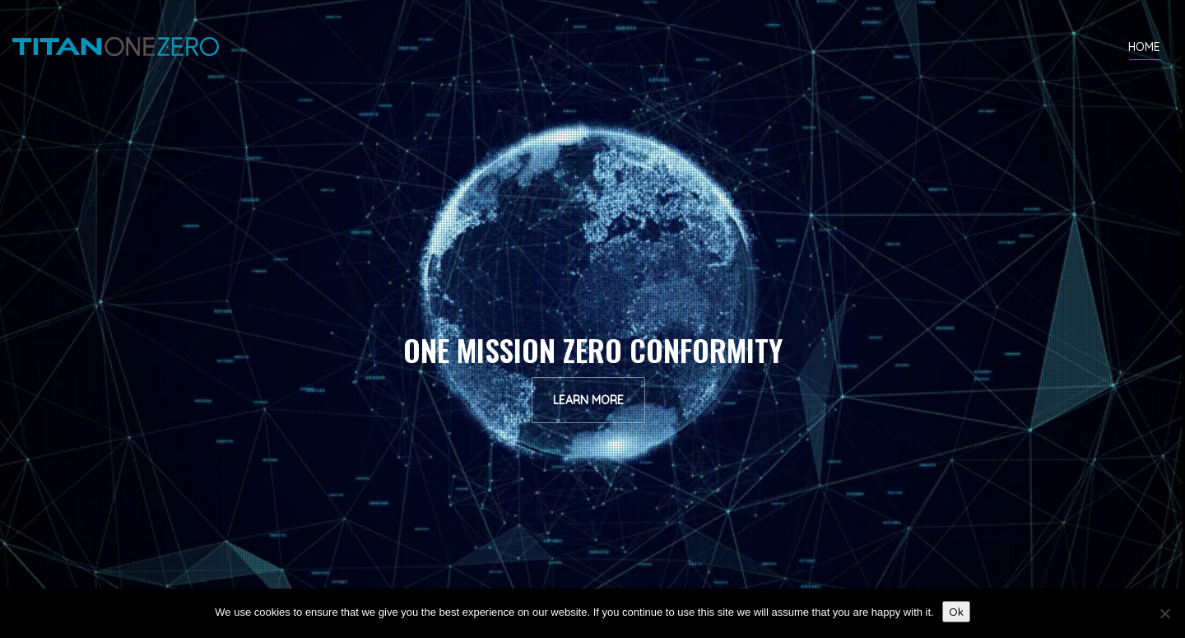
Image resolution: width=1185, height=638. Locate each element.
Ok (956, 611)
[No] (1164, 613)
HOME (1144, 50)
